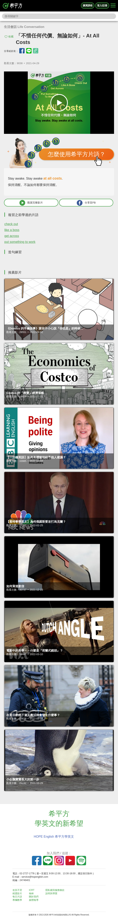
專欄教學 (17, 900)
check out (11, 224)
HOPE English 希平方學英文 (54, 836)
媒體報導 (33, 900)
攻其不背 (17, 890)
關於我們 (33, 896)
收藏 (10, 36)
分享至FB (86, 203)
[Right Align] (113, 6)
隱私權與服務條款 (54, 890)
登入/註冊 (102, 5)
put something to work (19, 242)
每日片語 (17, 896)
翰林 (31, 893)
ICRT (32, 890)
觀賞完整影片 (31, 203)
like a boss (11, 230)
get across (11, 236)
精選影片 (17, 893)
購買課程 (87, 5)
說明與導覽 (51, 893)
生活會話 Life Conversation (24, 27)
